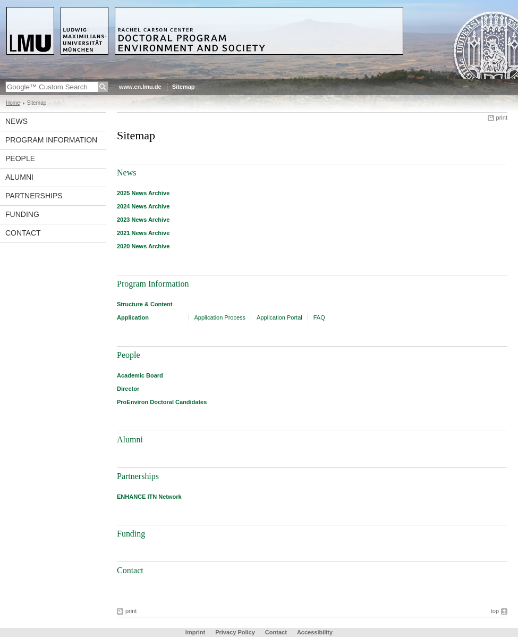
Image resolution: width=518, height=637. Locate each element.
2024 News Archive (143, 206)
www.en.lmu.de (140, 86)
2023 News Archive (143, 219)
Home (13, 103)
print (501, 117)
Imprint (195, 632)
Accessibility (315, 632)
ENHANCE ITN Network (149, 496)
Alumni (19, 177)
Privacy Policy (235, 632)
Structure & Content (145, 304)
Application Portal (279, 317)
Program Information (51, 140)
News (16, 121)
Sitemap (183, 86)
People (20, 158)
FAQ (319, 317)
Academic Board (140, 375)
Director (128, 388)
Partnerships (34, 195)
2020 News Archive (143, 246)
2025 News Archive (143, 193)
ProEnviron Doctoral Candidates (162, 402)
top (495, 611)
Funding (22, 214)
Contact (23, 233)
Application (133, 317)
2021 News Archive (143, 233)
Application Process (220, 317)
